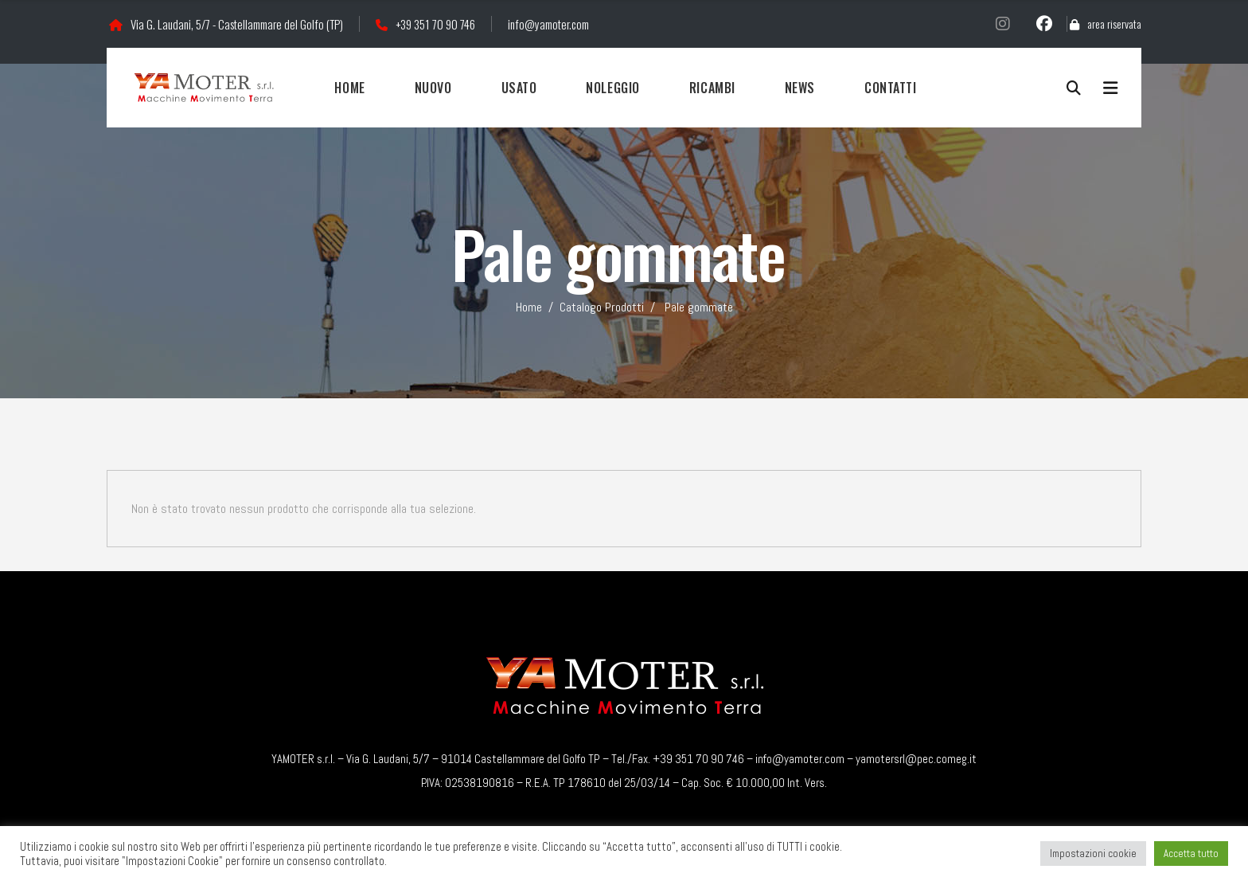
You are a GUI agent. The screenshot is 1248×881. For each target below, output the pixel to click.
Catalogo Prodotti (602, 307)
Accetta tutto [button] (1191, 853)
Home (529, 307)
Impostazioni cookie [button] (1093, 853)
